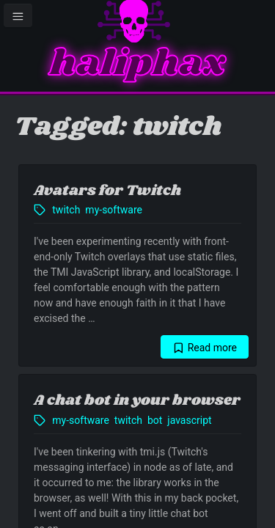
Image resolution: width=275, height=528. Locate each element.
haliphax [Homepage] (137, 64)
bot (154, 420)
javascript (189, 420)
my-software (113, 210)
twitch (66, 210)
